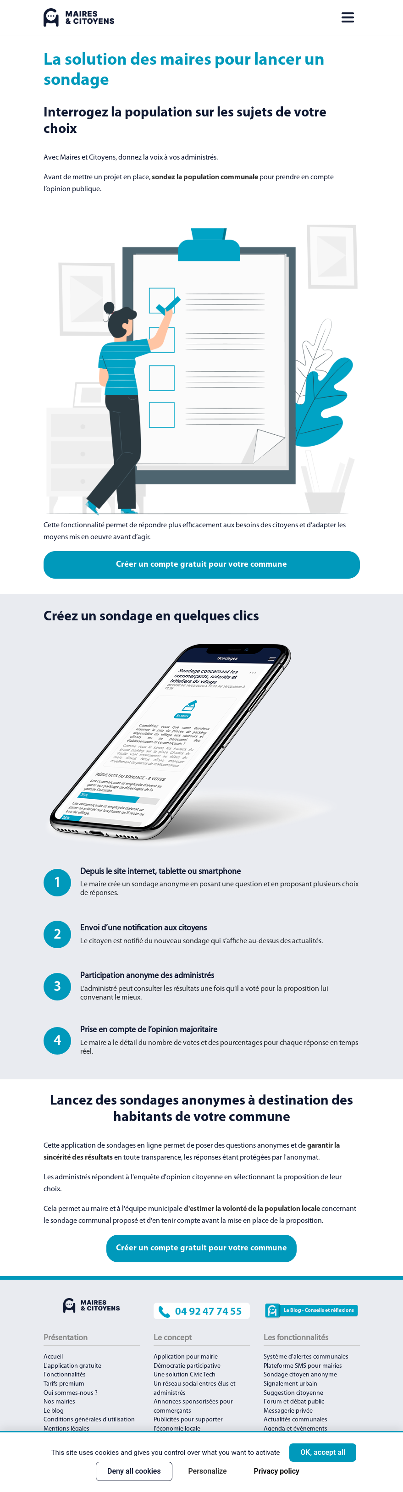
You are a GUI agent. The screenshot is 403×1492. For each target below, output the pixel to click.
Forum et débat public (294, 1401)
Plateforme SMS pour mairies (303, 1366)
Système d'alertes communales (306, 1357)
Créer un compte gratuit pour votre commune (201, 564)
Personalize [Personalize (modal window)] (207, 1471)
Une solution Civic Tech (184, 1374)
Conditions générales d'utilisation (89, 1419)
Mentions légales (66, 1429)
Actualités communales (295, 1419)
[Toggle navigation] (347, 17)
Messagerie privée (288, 1411)
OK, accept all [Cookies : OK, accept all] (322, 1452)
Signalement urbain (290, 1384)
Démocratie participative (187, 1366)
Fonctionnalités (65, 1374)
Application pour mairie (186, 1357)
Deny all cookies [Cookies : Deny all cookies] (134, 1471)
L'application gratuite (72, 1366)
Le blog (54, 1411)
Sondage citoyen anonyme (300, 1374)
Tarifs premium (64, 1384)
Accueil (53, 1357)
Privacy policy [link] (276, 1471)
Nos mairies (59, 1401)
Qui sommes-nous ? (71, 1393)
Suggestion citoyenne (293, 1393)
